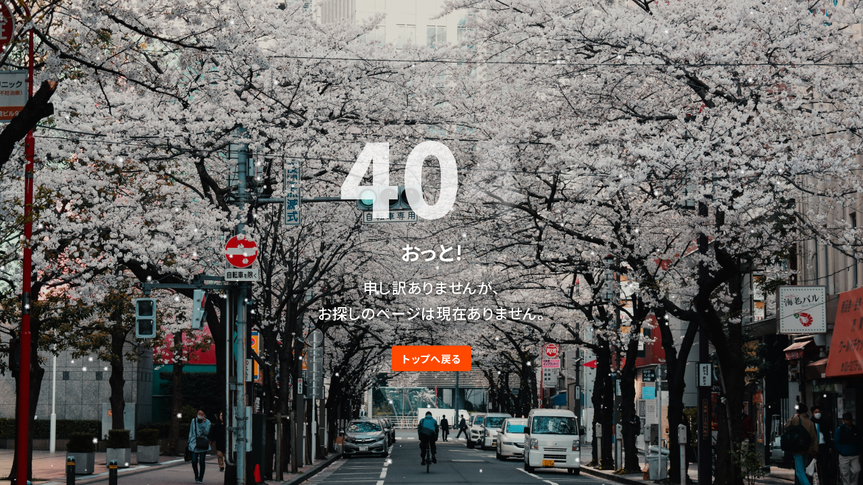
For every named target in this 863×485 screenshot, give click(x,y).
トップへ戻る (431, 358)
